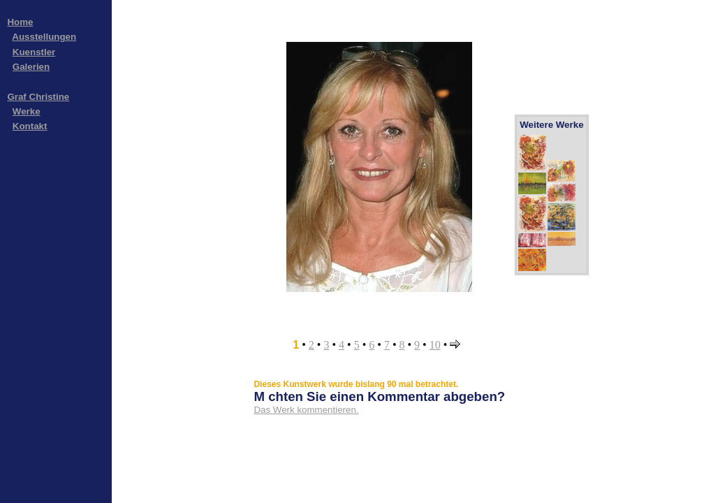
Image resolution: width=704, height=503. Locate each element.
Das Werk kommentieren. (306, 409)
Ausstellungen (44, 36)
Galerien (31, 66)
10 (435, 345)
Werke (27, 111)
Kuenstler (34, 52)
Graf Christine (38, 97)
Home (20, 22)
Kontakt (30, 126)
